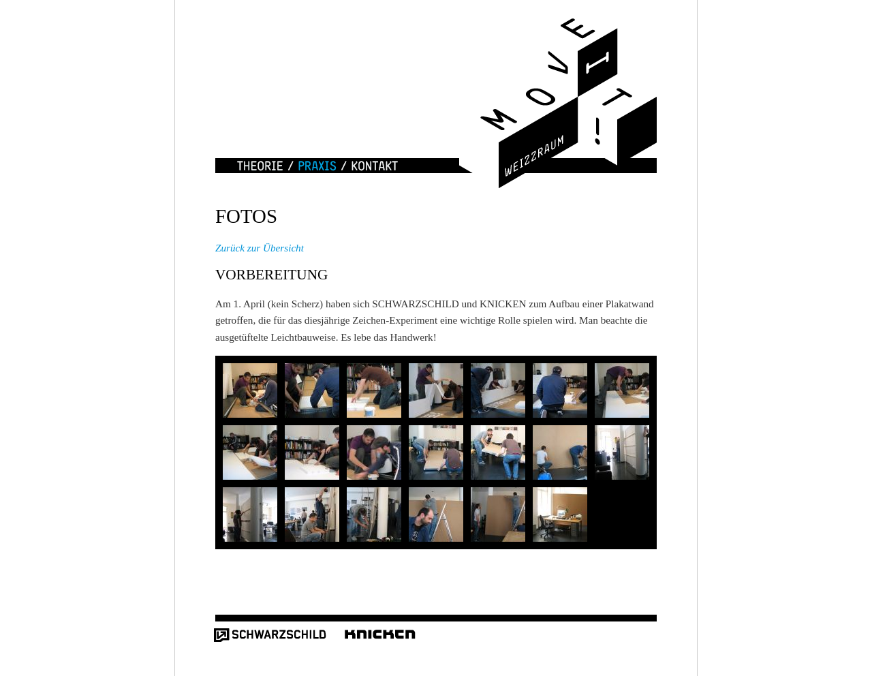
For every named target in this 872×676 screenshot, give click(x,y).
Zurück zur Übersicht (259, 247)
